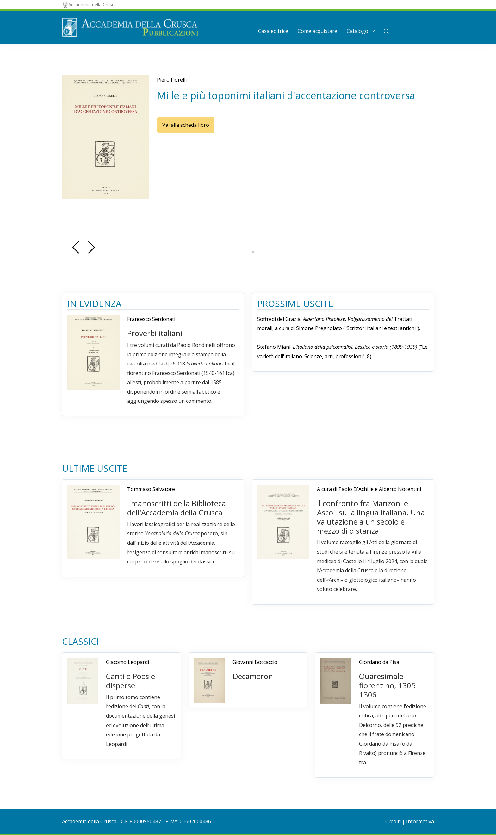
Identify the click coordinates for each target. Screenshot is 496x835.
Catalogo (357, 31)
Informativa (420, 821)
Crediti (393, 821)
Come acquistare (317, 31)
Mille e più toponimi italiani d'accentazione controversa (286, 95)
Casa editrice (273, 31)
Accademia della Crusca (89, 5)
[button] (386, 31)
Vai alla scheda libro (185, 124)
